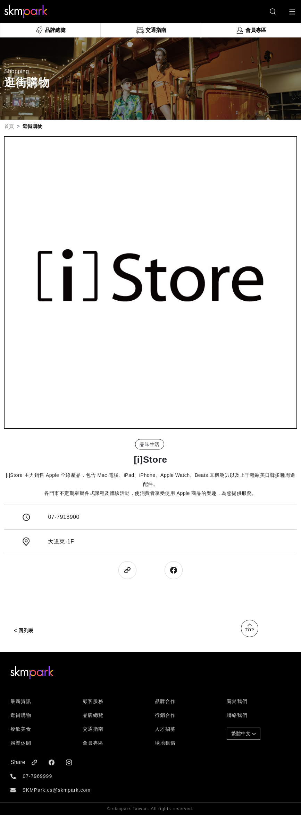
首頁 (9, 126)
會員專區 (93, 743)
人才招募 (165, 729)
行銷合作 (165, 715)
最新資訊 (20, 701)
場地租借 (165, 743)
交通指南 (93, 729)
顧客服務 (93, 701)
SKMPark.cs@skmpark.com (56, 790)
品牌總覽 (93, 715)
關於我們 (237, 701)
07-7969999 (37, 776)
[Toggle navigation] (292, 11)
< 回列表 (24, 630)
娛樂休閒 (20, 743)
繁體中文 (243, 733)
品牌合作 (165, 701)
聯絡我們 (237, 715)
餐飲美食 (20, 729)
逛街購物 (20, 715)
